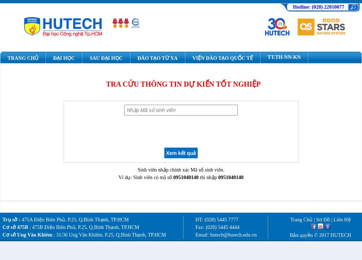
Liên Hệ (341, 219)
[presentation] (181, 131)
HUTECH (341, 235)
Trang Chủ (301, 219)
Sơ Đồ (323, 219)
